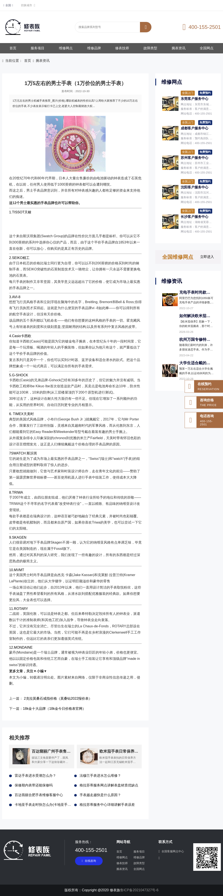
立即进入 (207, 257)
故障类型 (150, 48)
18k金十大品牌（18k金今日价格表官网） (54, 708)
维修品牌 (94, 48)
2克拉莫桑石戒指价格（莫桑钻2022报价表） (58, 698)
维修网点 (66, 48)
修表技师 (122, 48)
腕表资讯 (178, 48)
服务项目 (37, 48)
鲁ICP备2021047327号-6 (139, 890)
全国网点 (207, 48)
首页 (12, 48)
